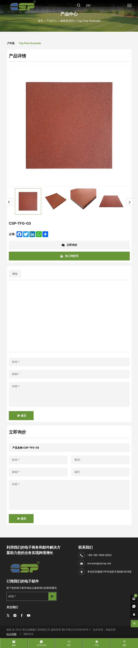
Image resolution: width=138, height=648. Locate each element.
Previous (8, 202)
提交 (21, 415)
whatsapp (41, 645)
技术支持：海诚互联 (104, 629)
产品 (96, 645)
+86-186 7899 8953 (99, 555)
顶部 (124, 645)
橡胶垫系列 (67, 20)
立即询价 (69, 245)
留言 (69, 645)
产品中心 (51, 20)
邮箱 (14, 645)
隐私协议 (29, 633)
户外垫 (11, 43)
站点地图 (11, 634)
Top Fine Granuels (88, 20)
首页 (40, 20)
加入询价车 (69, 256)
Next (129, 202)
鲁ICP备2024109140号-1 (76, 629)
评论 (14, 273)
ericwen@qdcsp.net (99, 563)
